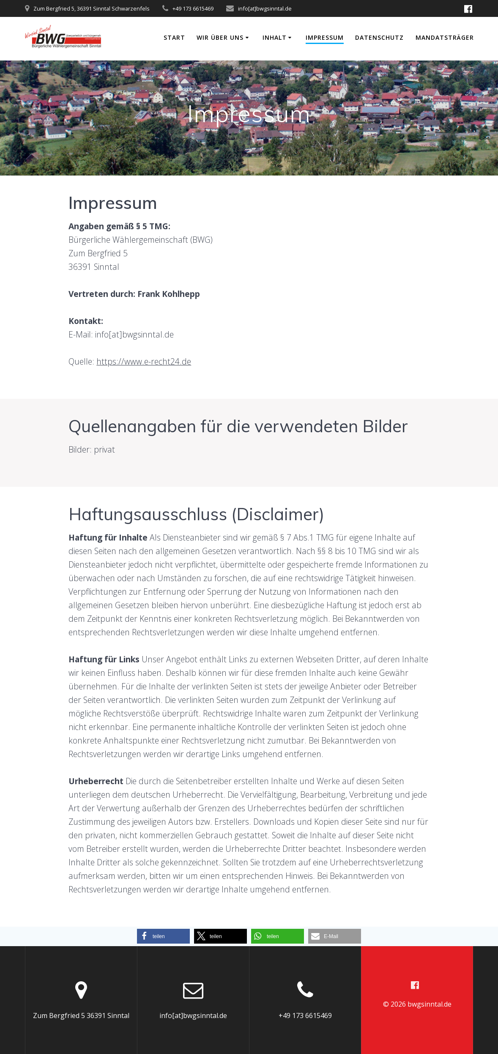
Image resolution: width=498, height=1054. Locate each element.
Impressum (325, 37)
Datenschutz (379, 37)
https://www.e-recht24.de (143, 361)
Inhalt (275, 37)
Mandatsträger (445, 37)
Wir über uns (220, 37)
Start (174, 37)
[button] (163, 936)
